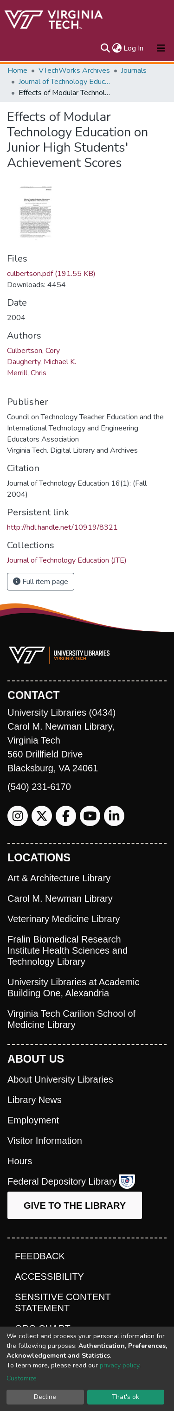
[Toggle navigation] (161, 48)
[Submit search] (105, 48)
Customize (21, 1378)
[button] (116, 48)
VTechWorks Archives (74, 70)
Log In (133, 48)
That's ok (125, 1396)
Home (17, 70)
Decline (45, 1396)
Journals (134, 70)
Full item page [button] (40, 582)
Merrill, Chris (26, 373)
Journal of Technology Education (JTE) (65, 82)
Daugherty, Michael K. (41, 362)
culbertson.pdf (51, 274)
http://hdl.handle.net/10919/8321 (62, 527)
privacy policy (119, 1365)
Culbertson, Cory (33, 351)
